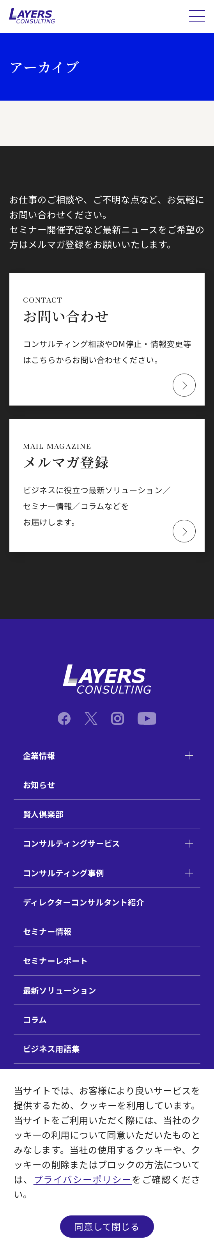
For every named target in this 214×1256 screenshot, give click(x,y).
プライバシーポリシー (83, 1179)
